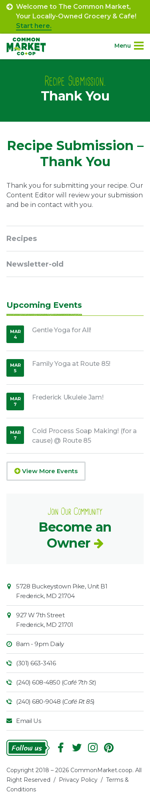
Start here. (34, 26)
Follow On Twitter (77, 748)
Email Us (28, 721)
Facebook (61, 748)
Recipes (21, 238)
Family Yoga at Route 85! (71, 363)
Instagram (93, 748)
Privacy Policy (78, 779)
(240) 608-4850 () (56, 682)
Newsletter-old (35, 264)
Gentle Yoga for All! (61, 330)
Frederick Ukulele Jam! (68, 397)
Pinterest (109, 748)
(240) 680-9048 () (55, 701)
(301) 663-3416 (36, 663)
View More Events (46, 471)
